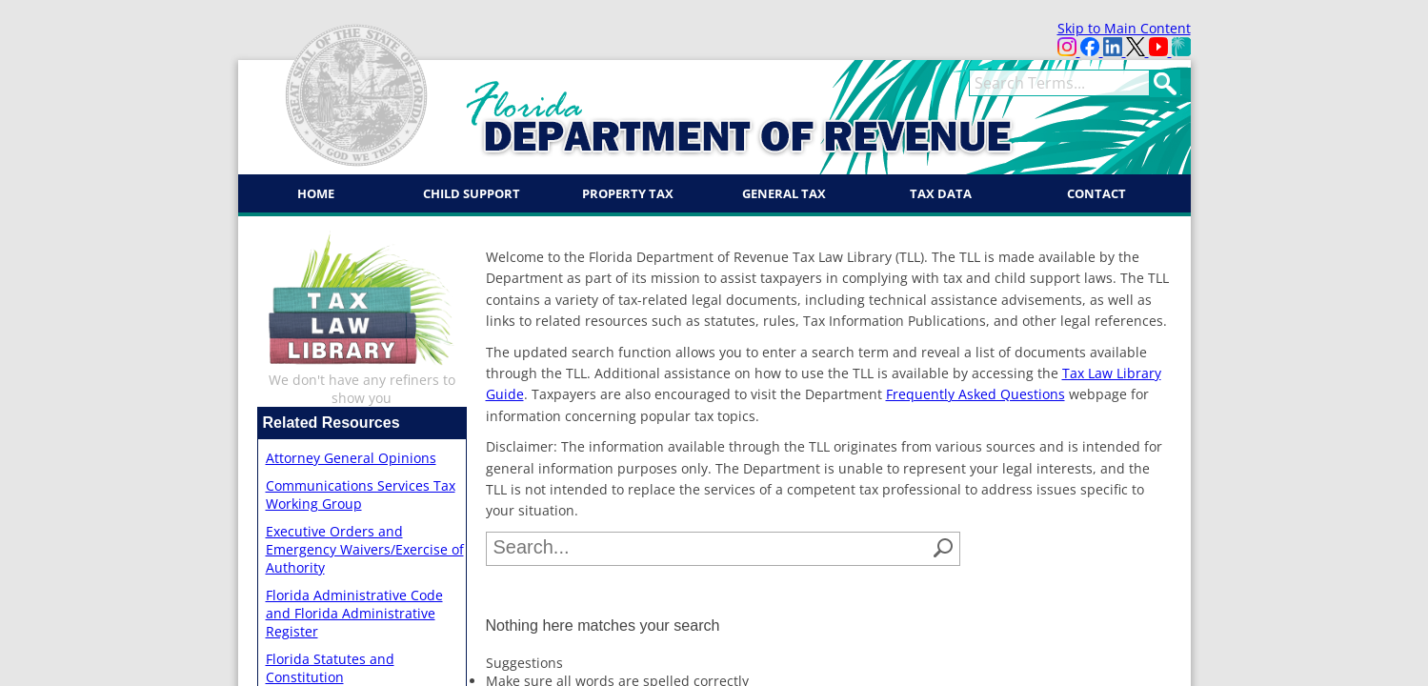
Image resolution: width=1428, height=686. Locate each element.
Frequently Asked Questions (975, 394)
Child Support (471, 193)
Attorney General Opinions (351, 458)
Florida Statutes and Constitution (330, 668)
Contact (1096, 193)
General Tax (784, 193)
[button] (943, 549)
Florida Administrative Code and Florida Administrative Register (354, 613)
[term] (1059, 83)
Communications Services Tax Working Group (360, 494)
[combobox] (710, 548)
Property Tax (628, 193)
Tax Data (941, 193)
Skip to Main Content (1124, 28)
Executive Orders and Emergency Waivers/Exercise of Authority (365, 549)
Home (315, 193)
